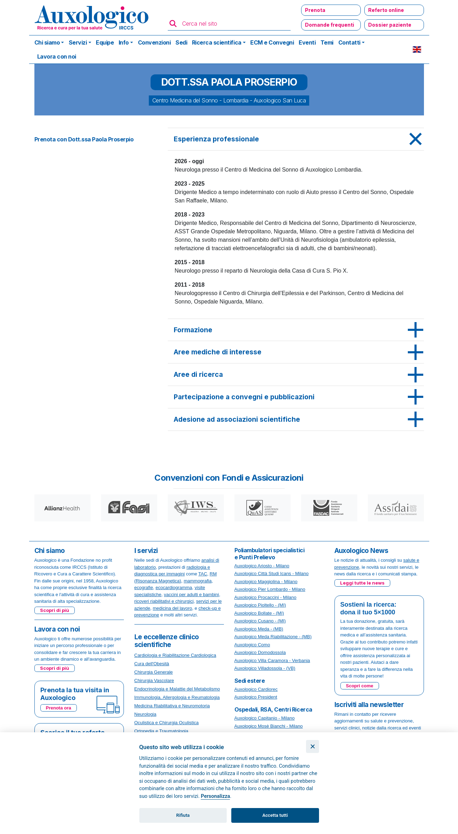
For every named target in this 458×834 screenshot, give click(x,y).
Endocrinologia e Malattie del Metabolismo (177, 689)
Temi (326, 42)
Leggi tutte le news (362, 583)
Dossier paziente (389, 25)
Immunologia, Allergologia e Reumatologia (177, 697)
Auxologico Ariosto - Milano (262, 565)
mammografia (197, 580)
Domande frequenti (329, 25)
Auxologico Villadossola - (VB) (265, 668)
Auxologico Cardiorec (256, 689)
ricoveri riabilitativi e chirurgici (164, 601)
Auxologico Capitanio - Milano (264, 718)
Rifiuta (183, 815)
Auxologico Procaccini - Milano (265, 597)
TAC (202, 573)
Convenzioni (154, 42)
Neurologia (145, 714)
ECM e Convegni (272, 42)
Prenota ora (58, 707)
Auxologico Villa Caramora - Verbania (272, 660)
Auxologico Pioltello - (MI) (260, 605)
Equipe (105, 42)
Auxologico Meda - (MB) (258, 629)
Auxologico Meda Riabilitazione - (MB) (273, 636)
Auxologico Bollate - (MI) (259, 613)
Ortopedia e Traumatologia (161, 731)
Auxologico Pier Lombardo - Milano (269, 589)
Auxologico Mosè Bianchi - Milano (268, 726)
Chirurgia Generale (153, 672)
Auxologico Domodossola (260, 652)
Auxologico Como (252, 644)
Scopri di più (54, 610)
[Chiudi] (312, 746)
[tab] (296, 139)
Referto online (386, 10)
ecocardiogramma (173, 587)
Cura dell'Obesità (151, 663)
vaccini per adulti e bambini (191, 594)
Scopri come (359, 685)
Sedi (181, 42)
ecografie (143, 587)
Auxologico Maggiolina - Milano (266, 581)
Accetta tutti (275, 815)
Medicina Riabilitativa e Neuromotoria (172, 705)
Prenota (315, 10)
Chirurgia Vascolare (154, 680)
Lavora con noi (56, 56)
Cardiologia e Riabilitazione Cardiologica (175, 655)
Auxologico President (255, 697)
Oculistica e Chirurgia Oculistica (166, 722)
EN (417, 49)
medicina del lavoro (172, 608)
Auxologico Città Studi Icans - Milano (271, 573)
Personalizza (215, 796)
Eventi (307, 42)
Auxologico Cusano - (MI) (260, 620)
